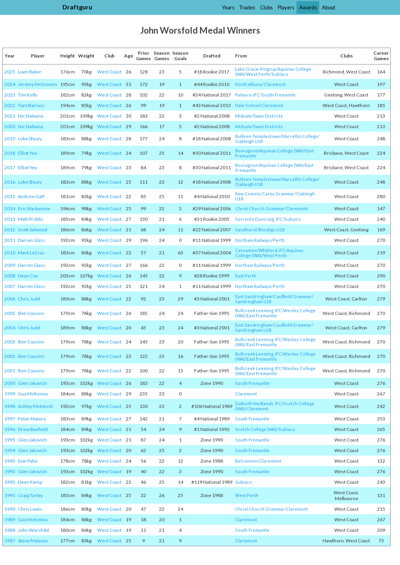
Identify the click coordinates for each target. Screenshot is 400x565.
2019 (9, 138)
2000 (9, 383)
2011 (9, 240)
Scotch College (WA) (256, 429)
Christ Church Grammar (259, 208)
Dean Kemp (30, 482)
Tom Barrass (31, 105)
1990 (9, 509)
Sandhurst (246, 229)
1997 (9, 419)
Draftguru (77, 7)
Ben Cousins (31, 313)
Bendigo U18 (271, 229)
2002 (9, 356)
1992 (9, 482)
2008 (9, 276)
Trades (247, 7)
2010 (9, 253)
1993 (9, 461)
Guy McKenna (33, 394)
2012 (9, 229)
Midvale (243, 115)
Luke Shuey (30, 138)
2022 (9, 105)
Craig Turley (30, 495)
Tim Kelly (28, 95)
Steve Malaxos (33, 541)
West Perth (258, 74)
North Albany (248, 84)
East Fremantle (261, 315)
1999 (9, 394)
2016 (9, 182)
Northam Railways (253, 240)
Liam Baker (29, 72)
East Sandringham (253, 296)
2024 (9, 84)
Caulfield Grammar (292, 296)
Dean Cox (28, 276)
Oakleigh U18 (248, 141)
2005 (9, 313)
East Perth (245, 275)
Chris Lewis (30, 509)
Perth (279, 240)
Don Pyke (28, 461)
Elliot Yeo (27, 153)
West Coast (109, 72)
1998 (9, 406)
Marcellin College (300, 136)
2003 (9, 342)
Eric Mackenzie (34, 208)
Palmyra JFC (247, 94)
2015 (9, 196)
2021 (9, 116)
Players (286, 7)
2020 (9, 126)
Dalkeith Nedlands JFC (258, 403)
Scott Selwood (32, 229)
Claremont (275, 84)
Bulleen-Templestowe (257, 136)
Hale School (247, 105)
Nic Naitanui (30, 116)
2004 (9, 328)
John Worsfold (33, 530)
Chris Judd (29, 299)
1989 (9, 519)
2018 (9, 153)
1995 (9, 440)
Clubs (266, 7)
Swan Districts (268, 115)
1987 (9, 541)
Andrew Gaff (31, 196)
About (328, 7)
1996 (9, 429)
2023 (9, 95)
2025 (9, 72)
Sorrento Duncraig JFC (258, 219)
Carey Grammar (278, 193)
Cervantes (246, 250)
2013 (9, 219)
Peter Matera (32, 419)
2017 (9, 167)
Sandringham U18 (253, 301)
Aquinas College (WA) (281, 150)
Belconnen (246, 460)
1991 (9, 495)
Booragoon (246, 150)
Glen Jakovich (32, 383)
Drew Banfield (33, 429)
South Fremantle (278, 94)
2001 (9, 371)
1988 (9, 530)
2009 (9, 265)
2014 (9, 208)
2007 (9, 286)
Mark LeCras (31, 253)
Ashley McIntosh (35, 406)
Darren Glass (31, 240)
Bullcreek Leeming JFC (258, 310)
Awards (308, 7)
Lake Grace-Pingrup (256, 69)
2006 (9, 299)
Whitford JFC (272, 250)
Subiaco (279, 74)
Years (228, 7)
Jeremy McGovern (37, 84)
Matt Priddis (30, 219)
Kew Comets (248, 193)
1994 (9, 450)
